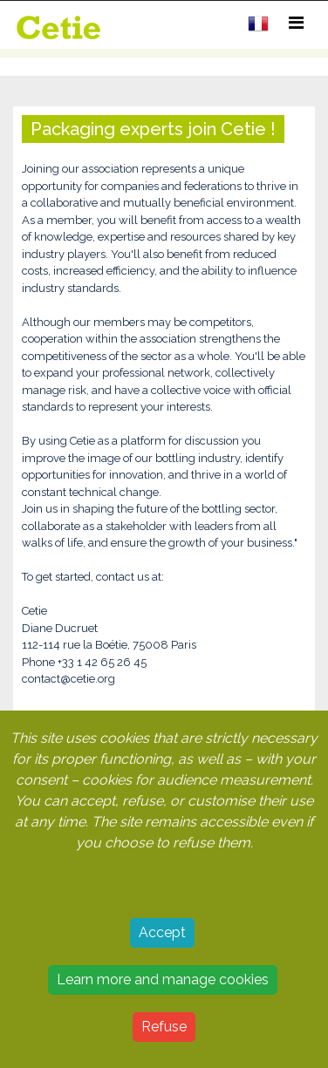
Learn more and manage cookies (163, 979)
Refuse (164, 1026)
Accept (162, 932)
